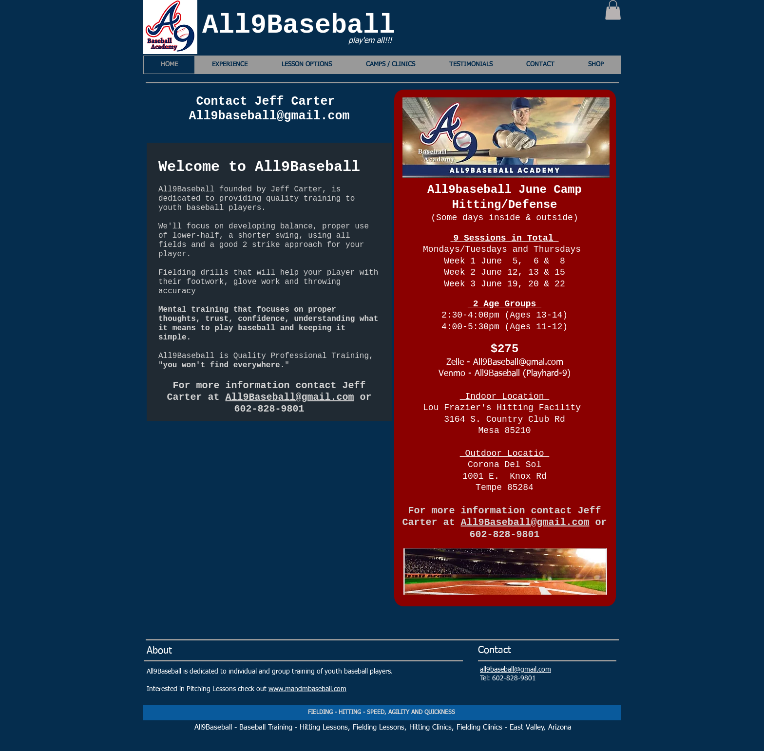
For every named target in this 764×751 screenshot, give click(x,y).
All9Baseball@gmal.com (518, 362)
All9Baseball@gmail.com (289, 397)
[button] (613, 10)
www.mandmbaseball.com (307, 689)
